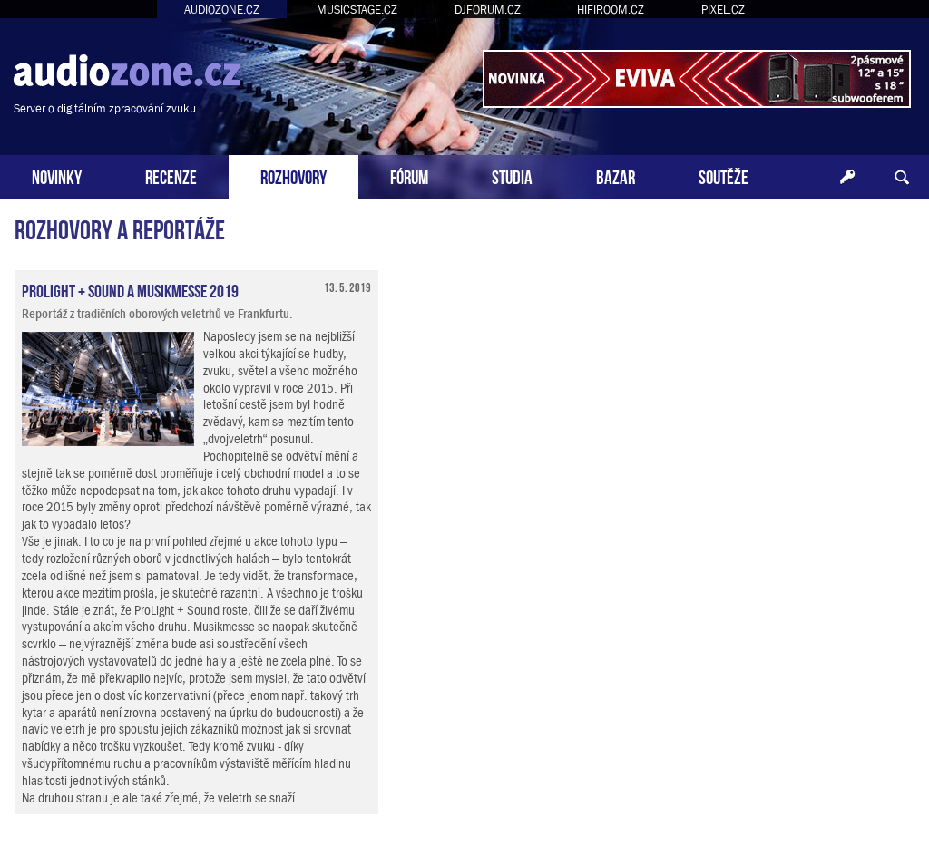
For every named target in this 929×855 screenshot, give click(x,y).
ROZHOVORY (293, 175)
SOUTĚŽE (723, 175)
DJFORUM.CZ (488, 9)
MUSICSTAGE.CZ (357, 9)
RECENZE (171, 175)
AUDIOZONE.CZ (221, 9)
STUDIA (512, 175)
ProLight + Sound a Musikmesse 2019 (130, 289)
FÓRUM (409, 175)
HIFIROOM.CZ (610, 9)
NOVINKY (57, 175)
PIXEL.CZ (723, 9)
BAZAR (615, 175)
